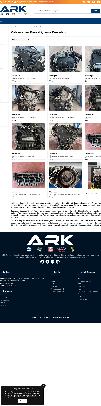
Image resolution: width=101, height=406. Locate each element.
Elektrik (80, 289)
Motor (80, 279)
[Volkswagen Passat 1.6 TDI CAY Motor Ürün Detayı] (65, 140)
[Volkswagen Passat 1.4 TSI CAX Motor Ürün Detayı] (65, 102)
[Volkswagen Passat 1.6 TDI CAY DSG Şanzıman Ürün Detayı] (65, 179)
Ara (95, 11)
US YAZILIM (64, 317)
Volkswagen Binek (32, 27)
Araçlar (21, 27)
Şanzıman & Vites (84, 281)
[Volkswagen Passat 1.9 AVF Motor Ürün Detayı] (28, 63)
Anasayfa (13, 27)
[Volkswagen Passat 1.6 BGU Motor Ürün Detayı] (28, 140)
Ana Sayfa (4, 298)
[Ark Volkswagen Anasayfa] (13, 11)
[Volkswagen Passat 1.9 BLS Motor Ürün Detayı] (65, 63)
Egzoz (80, 297)
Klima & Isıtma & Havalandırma (89, 292)
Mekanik (81, 284)
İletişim (2, 303)
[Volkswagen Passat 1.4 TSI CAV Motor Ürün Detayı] (28, 102)
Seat (52, 284)
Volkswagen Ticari (57, 292)
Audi (52, 279)
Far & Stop (81, 286)
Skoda (52, 281)
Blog (1, 308)
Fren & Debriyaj (83, 299)
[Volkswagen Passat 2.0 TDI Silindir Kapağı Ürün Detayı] (28, 179)
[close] (43, 386)
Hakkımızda (4, 300)
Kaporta (80, 294)
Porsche (53, 286)
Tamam (22, 401)
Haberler (3, 305)
